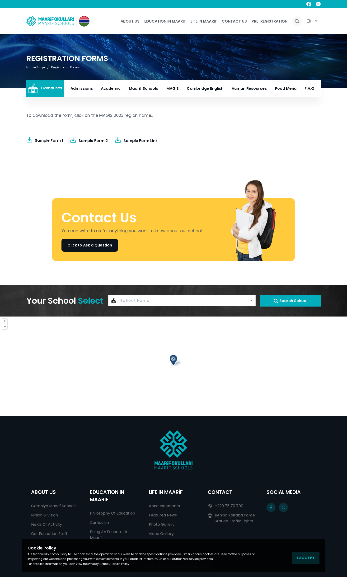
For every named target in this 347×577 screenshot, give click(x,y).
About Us (130, 21)
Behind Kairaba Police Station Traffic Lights (231, 518)
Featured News (163, 515)
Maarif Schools (143, 88)
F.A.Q (309, 88)
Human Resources (249, 88)
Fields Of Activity (46, 524)
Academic (111, 88)
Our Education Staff (49, 533)
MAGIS (172, 88)
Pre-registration (269, 21)
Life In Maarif (204, 21)
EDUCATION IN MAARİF (107, 496)
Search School (290, 300)
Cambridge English (205, 88)
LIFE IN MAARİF (166, 492)
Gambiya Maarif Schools (53, 506)
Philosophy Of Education (112, 513)
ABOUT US (43, 492)
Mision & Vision (44, 515)
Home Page (35, 67)
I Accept (306, 557)
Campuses (45, 88)
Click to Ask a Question (89, 245)
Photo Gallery (161, 524)
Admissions (81, 88)
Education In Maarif (165, 21)
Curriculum (100, 522)
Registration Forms (65, 67)
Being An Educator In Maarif (109, 534)
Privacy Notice (98, 564)
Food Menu (285, 88)
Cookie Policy (119, 564)
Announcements (164, 506)
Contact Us (234, 21)
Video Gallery (161, 533)
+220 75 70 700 (225, 506)
